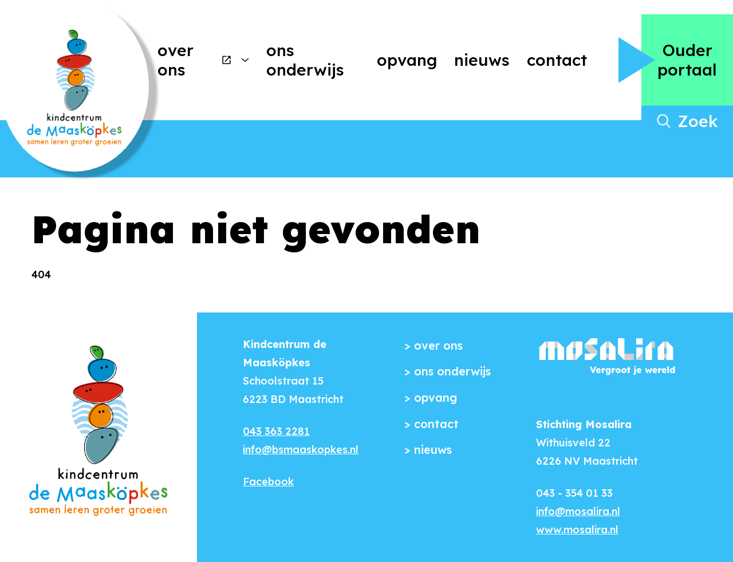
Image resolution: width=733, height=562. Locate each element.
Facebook (268, 481)
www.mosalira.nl (577, 529)
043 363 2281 (276, 431)
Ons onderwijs (305, 60)
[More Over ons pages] (245, 60)
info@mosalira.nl (578, 511)
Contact (557, 60)
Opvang (407, 60)
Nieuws (482, 60)
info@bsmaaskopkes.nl (300, 449)
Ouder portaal (687, 60)
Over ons (194, 60)
